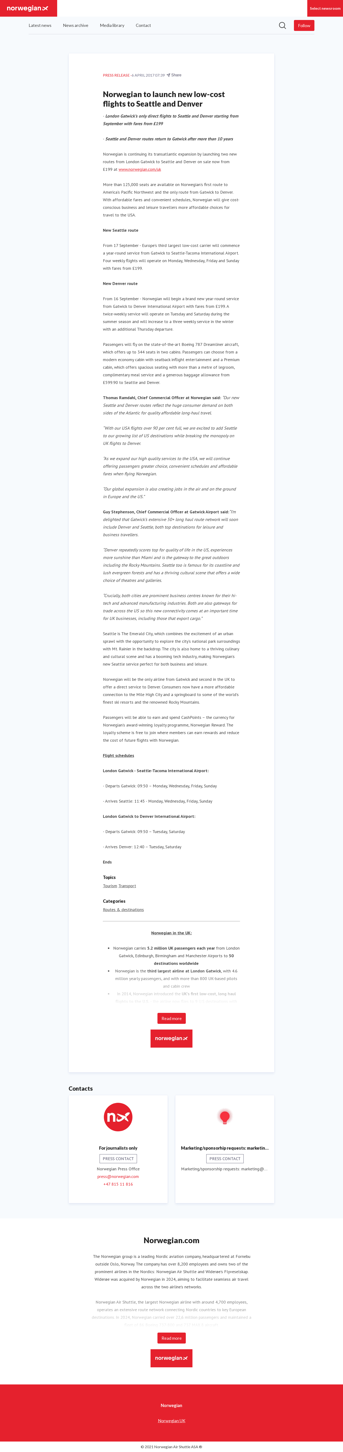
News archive (75, 25)
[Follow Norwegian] (304, 25)
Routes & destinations (123, 909)
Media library (112, 25)
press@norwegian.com (118, 1176)
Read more (171, 1018)
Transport (127, 885)
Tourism (110, 885)
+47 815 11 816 (118, 1184)
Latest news (40, 25)
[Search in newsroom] (282, 25)
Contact (143, 25)
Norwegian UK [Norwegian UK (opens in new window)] (171, 1420)
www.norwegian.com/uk (140, 169)
